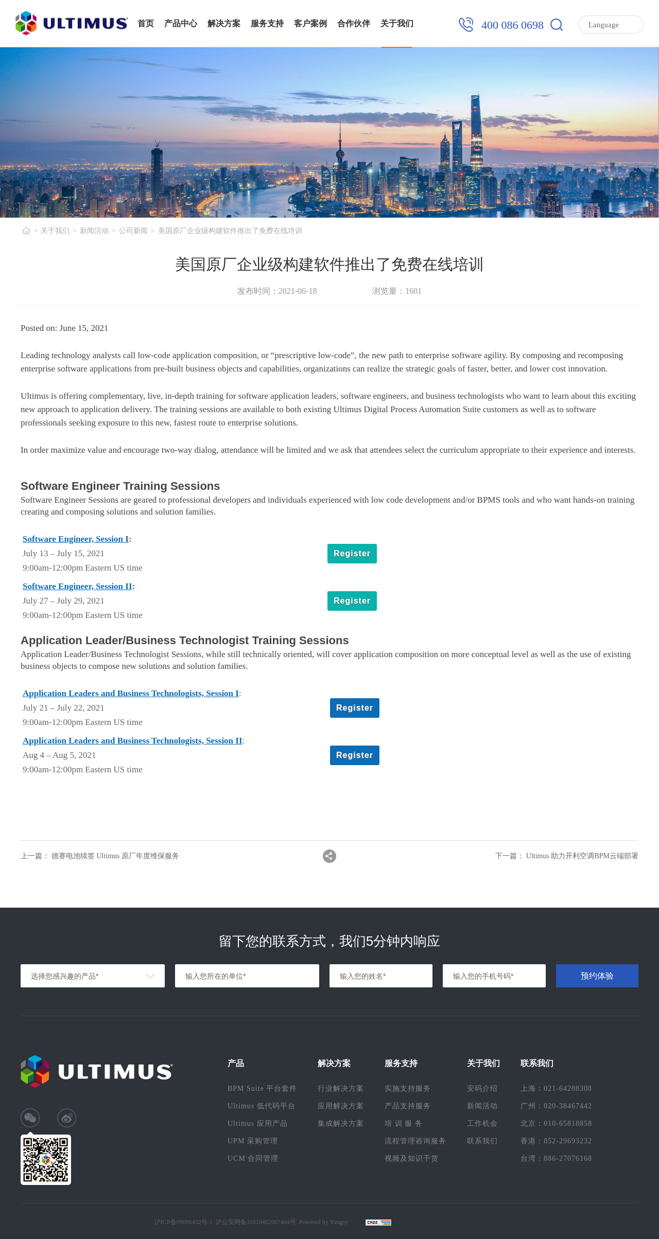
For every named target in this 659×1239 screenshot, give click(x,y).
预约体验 (597, 975)
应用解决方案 (341, 1106)
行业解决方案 (341, 1088)
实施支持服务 (408, 1088)
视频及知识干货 (412, 1158)
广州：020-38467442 (556, 1106)
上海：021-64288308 (556, 1088)
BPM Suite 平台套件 (262, 1088)
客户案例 (310, 23)
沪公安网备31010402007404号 (256, 1222)
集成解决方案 (341, 1123)
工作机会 (482, 1123)
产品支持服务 (408, 1106)
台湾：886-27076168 (556, 1158)
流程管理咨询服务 (415, 1141)
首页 (145, 23)
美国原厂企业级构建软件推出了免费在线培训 (230, 231)
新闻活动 (94, 231)
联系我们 (482, 1141)
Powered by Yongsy (324, 1222)
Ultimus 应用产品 (258, 1123)
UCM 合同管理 (253, 1158)
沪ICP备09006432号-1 (183, 1222)
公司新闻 (133, 231)
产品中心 (180, 23)
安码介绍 (482, 1088)
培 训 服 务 (404, 1123)
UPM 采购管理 (253, 1141)
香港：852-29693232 (556, 1141)
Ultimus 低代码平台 (262, 1106)
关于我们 (396, 23)
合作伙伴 (353, 23)
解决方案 (223, 23)
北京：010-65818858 (556, 1123)
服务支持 (267, 23)
